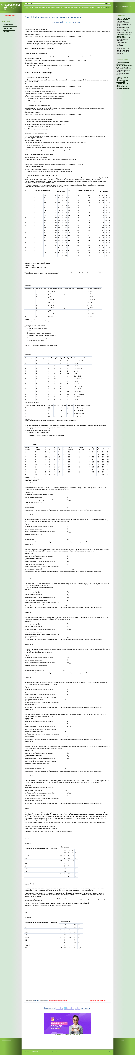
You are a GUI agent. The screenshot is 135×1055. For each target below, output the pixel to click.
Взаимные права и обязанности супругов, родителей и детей (124, 65)
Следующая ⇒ (77, 22)
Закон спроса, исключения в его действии (9, 30)
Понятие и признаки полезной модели (123, 18)
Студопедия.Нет (34, 1051)
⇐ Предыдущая (57, 22)
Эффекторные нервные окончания (10, 25)
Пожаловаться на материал (126, 7)
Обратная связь (118, 7)
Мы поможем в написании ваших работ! (67, 1035)
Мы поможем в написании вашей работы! (58, 1000)
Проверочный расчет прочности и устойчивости (123, 36)
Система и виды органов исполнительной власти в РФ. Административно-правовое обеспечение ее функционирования (123, 83)
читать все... (28, 8)
